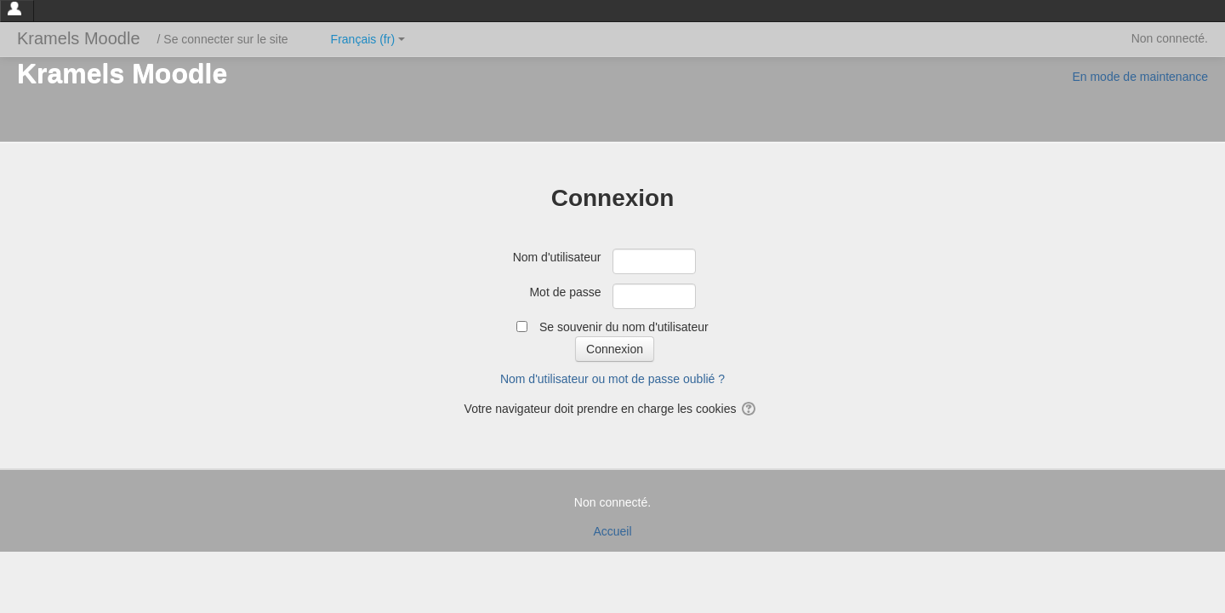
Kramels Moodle (78, 38)
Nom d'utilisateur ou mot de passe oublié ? (612, 379)
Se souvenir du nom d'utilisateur (624, 327)
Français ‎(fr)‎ (368, 39)
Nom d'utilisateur (557, 257)
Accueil (612, 531)
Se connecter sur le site (225, 39)
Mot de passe (565, 292)
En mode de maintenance (1140, 76)
